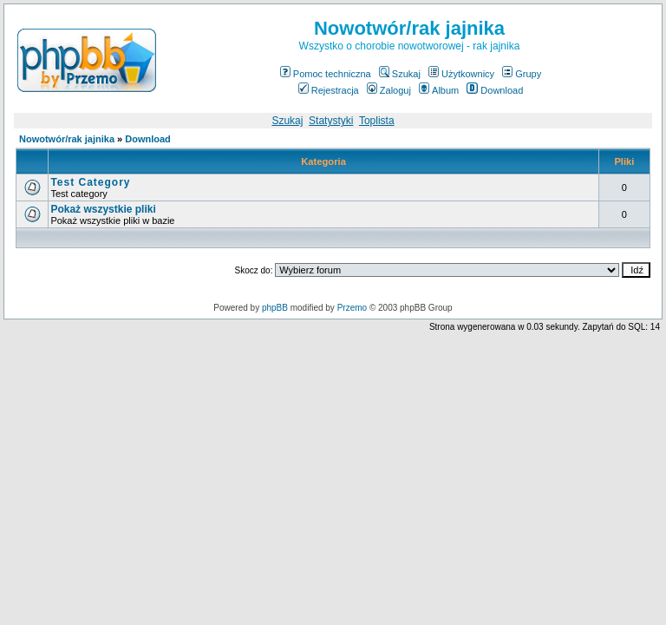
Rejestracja (328, 90)
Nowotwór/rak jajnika (66, 139)
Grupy (521, 74)
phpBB (275, 307)
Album (439, 90)
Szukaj (400, 74)
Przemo (352, 307)
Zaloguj (389, 90)
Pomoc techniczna (325, 74)
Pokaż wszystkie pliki (102, 209)
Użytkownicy (461, 74)
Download (495, 90)
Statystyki (331, 121)
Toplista (377, 121)
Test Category (90, 182)
